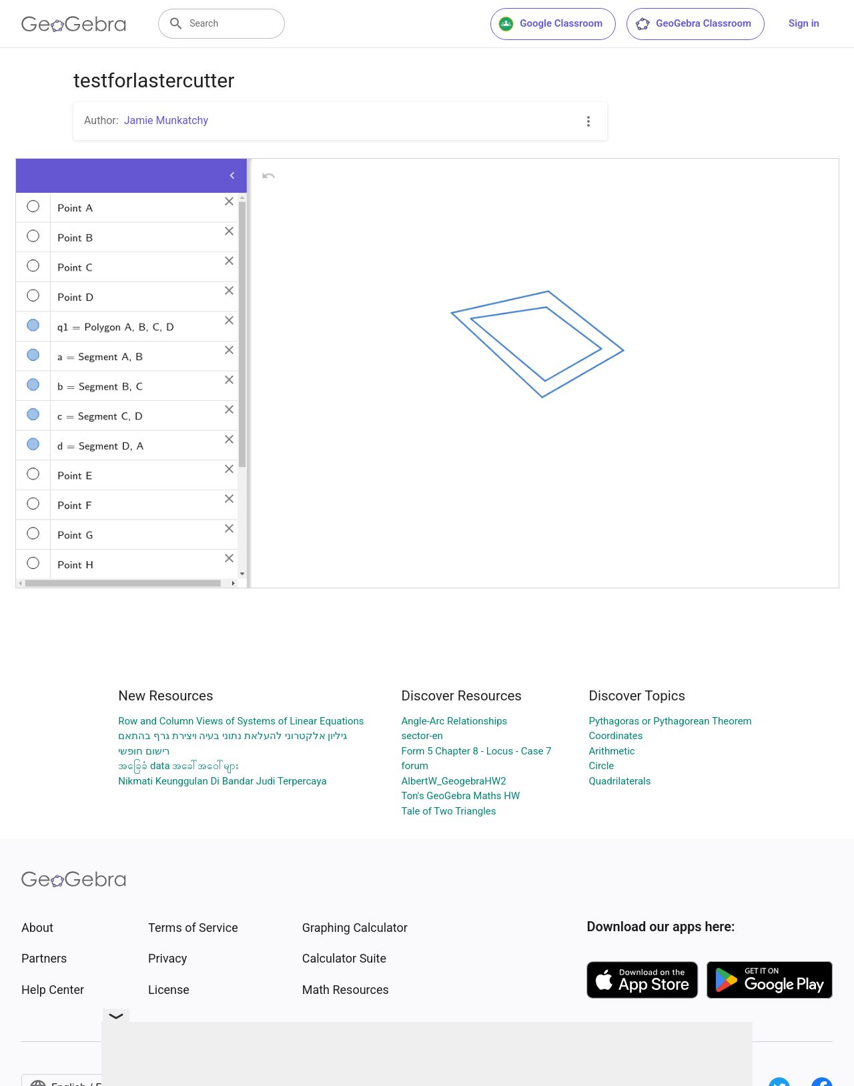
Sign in (804, 23)
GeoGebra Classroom (692, 24)
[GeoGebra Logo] (73, 24)
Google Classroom (550, 24)
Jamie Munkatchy (166, 120)
